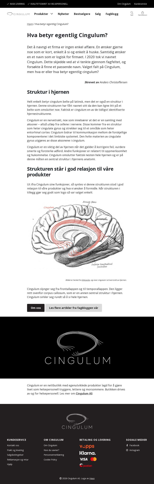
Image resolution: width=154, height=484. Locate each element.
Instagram (133, 450)
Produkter (41, 14)
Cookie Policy (50, 459)
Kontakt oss (13, 445)
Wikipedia (86, 280)
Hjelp (9, 464)
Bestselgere (82, 14)
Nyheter (63, 14)
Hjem (30, 24)
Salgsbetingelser (15, 454)
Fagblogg (112, 14)
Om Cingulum (124, 3)
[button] (132, 14)
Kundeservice (140, 3)
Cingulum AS (84, 393)
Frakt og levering (15, 450)
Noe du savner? (51, 450)
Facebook (132, 445)
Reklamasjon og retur (17, 459)
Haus (92, 478)
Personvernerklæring (54, 454)
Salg (98, 14)
